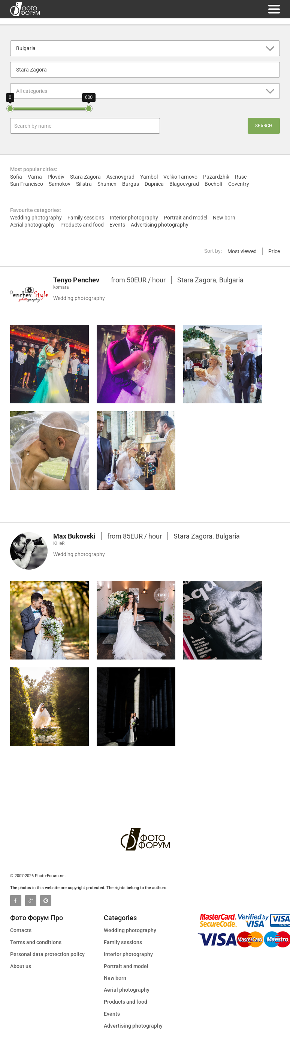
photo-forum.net (25, 9)
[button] (145, 48)
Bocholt (214, 184)
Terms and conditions (35, 942)
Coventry (238, 184)
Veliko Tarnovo (180, 177)
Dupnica (154, 184)
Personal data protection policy (47, 954)
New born (224, 218)
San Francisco (26, 184)
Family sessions (85, 218)
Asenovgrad (120, 177)
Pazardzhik (216, 177)
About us (20, 966)
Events (117, 225)
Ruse (241, 177)
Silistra (84, 184)
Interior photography (134, 218)
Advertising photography (159, 225)
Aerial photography (32, 225)
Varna (35, 177)
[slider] (10, 108)
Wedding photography (36, 218)
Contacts (20, 930)
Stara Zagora (85, 177)
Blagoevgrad (184, 184)
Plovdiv (56, 177)
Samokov (59, 184)
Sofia (16, 177)
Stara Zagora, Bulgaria (210, 280)
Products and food (82, 225)
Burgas (130, 184)
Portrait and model (185, 218)
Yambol (149, 177)
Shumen (107, 184)
